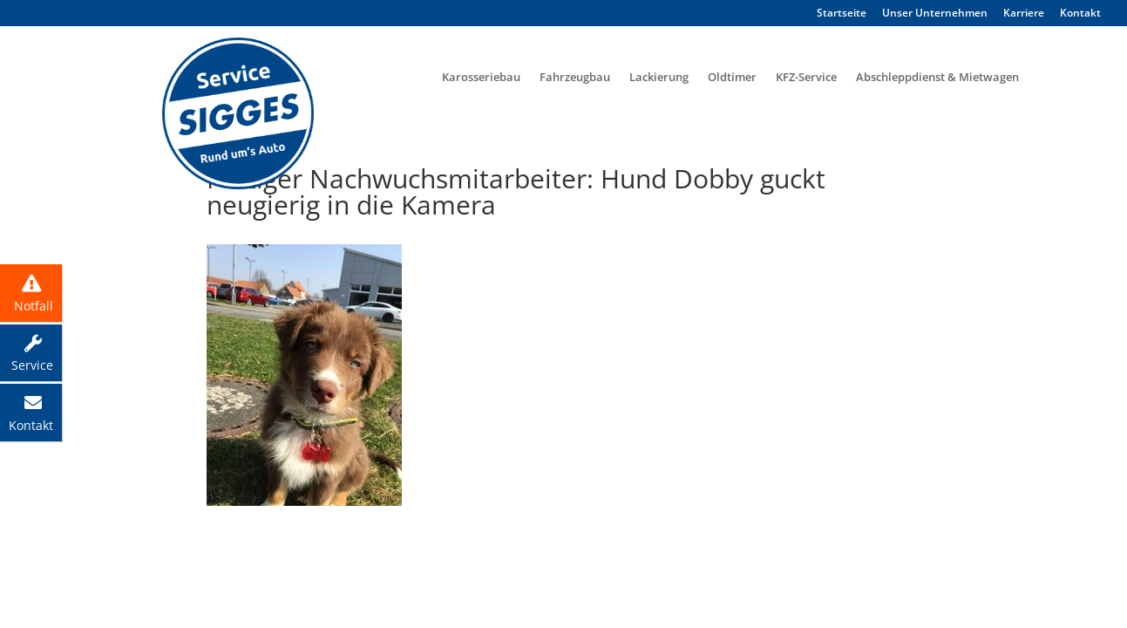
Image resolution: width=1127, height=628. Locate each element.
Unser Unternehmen (935, 13)
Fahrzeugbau (575, 77)
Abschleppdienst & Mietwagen (937, 77)
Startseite (841, 13)
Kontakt (1080, 13)
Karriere (1023, 13)
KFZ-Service (806, 77)
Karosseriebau (481, 77)
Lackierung (659, 77)
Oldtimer (732, 77)
